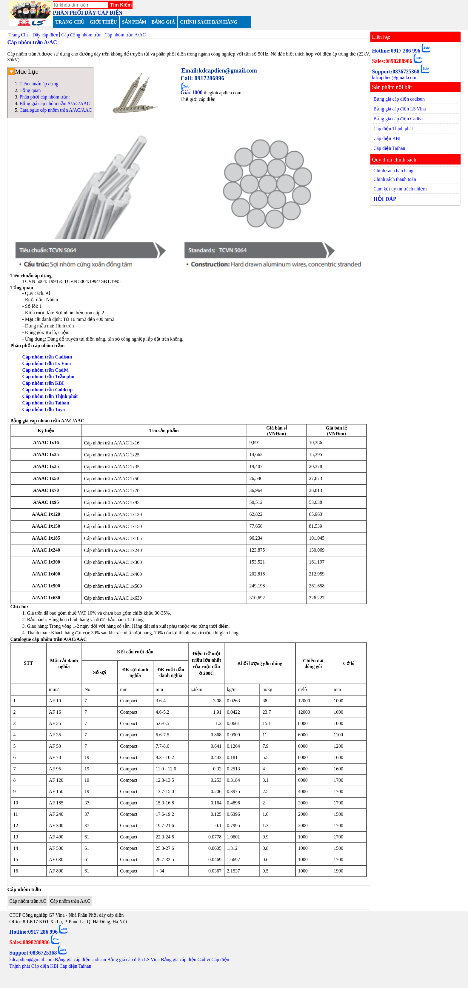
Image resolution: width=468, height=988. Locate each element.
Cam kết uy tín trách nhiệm (400, 188)
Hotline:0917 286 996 (396, 51)
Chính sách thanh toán (394, 179)
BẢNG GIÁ (163, 21)
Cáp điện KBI (387, 138)
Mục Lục (26, 71)
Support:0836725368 (395, 72)
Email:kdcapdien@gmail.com (219, 70)
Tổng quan (30, 90)
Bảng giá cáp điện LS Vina (399, 108)
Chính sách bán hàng (393, 170)
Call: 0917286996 (202, 78)
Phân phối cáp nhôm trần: (45, 96)
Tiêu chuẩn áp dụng (39, 83)
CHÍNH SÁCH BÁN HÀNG (208, 21)
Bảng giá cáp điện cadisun (399, 98)
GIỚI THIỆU (103, 21)
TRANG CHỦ (69, 21)
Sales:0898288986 (392, 61)
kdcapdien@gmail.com (394, 77)
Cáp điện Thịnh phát (393, 128)
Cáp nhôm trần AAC (70, 901)
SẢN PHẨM (134, 21)
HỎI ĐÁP (384, 199)
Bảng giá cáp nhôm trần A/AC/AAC (55, 103)
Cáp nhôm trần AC (28, 901)
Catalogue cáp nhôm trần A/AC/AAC (56, 110)
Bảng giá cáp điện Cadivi (398, 118)
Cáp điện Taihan (389, 148)
